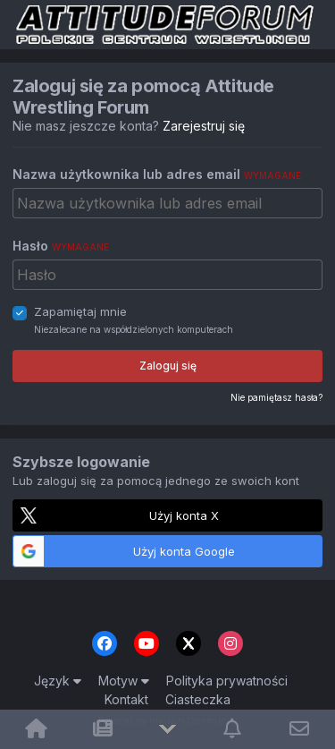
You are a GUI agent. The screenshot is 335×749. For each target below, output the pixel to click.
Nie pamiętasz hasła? (276, 397)
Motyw (123, 680)
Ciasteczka (197, 699)
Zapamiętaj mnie (80, 311)
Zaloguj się (168, 365)
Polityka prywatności (227, 680)
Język (57, 680)
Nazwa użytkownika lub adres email (157, 174)
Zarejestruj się (204, 125)
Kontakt (126, 699)
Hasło (61, 245)
